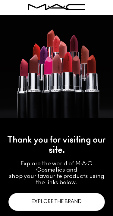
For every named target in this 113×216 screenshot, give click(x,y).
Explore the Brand (56, 201)
